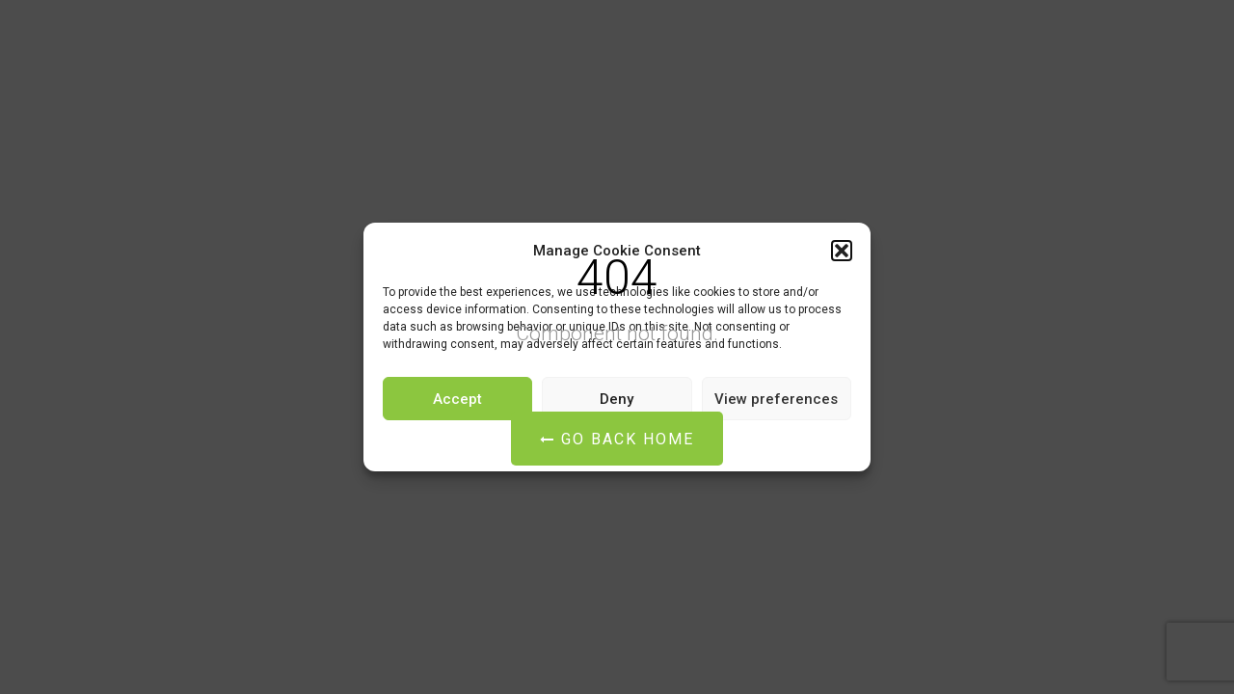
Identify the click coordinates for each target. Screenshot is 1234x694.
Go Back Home (617, 439)
